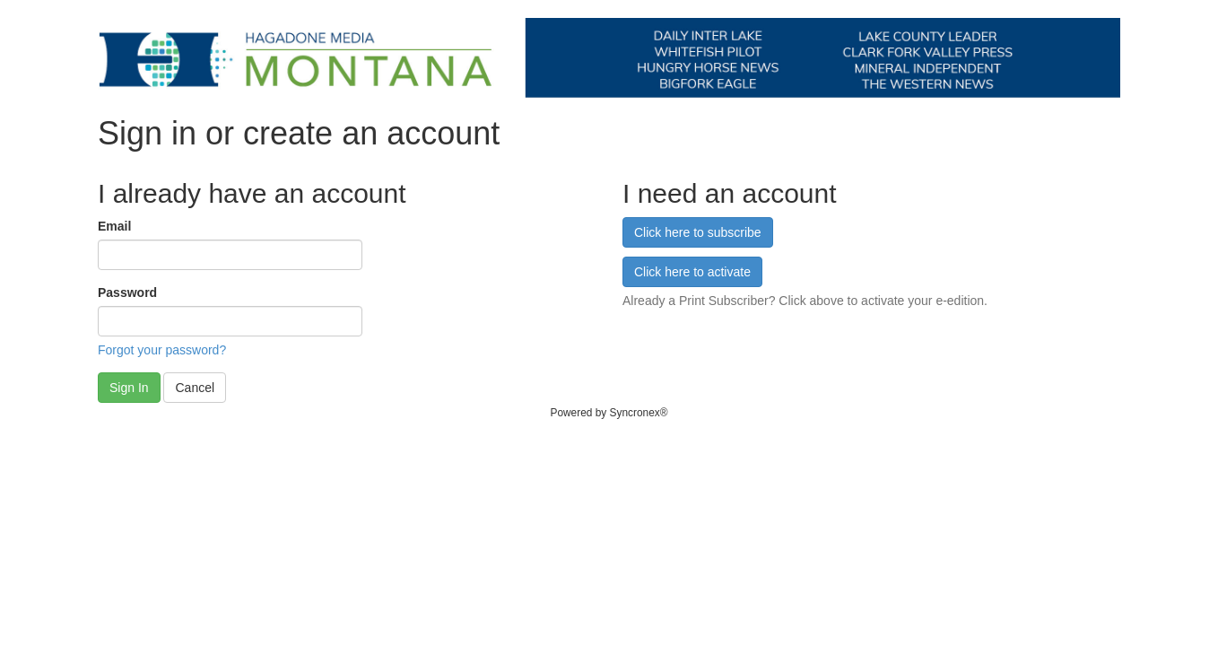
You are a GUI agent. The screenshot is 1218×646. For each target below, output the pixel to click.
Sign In (129, 387)
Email (114, 226)
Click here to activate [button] (692, 272)
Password (127, 292)
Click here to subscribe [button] (697, 232)
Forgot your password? (162, 350)
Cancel (194, 387)
